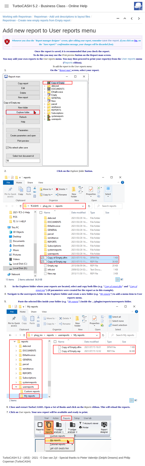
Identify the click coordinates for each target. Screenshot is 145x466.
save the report (110, 40)
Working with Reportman (17, 16)
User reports (128, 58)
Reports (68, 62)
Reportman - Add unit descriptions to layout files (62, 16)
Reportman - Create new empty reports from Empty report (36, 20)
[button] (124, 19)
